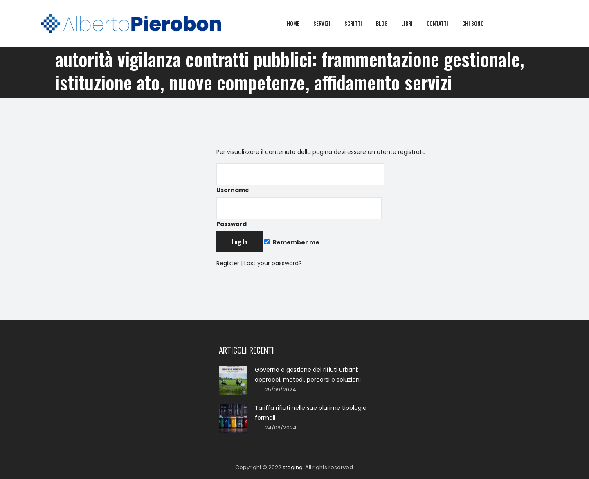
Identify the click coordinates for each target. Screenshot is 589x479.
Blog (387, 23)
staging (293, 467)
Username (300, 178)
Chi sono (478, 23)
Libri (412, 23)
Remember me (291, 242)
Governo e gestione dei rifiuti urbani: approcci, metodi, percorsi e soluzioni (308, 375)
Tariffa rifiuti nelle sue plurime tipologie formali (310, 413)
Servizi (327, 23)
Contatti (443, 23)
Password (299, 212)
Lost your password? (273, 263)
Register (227, 263)
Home (298, 23)
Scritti (358, 23)
